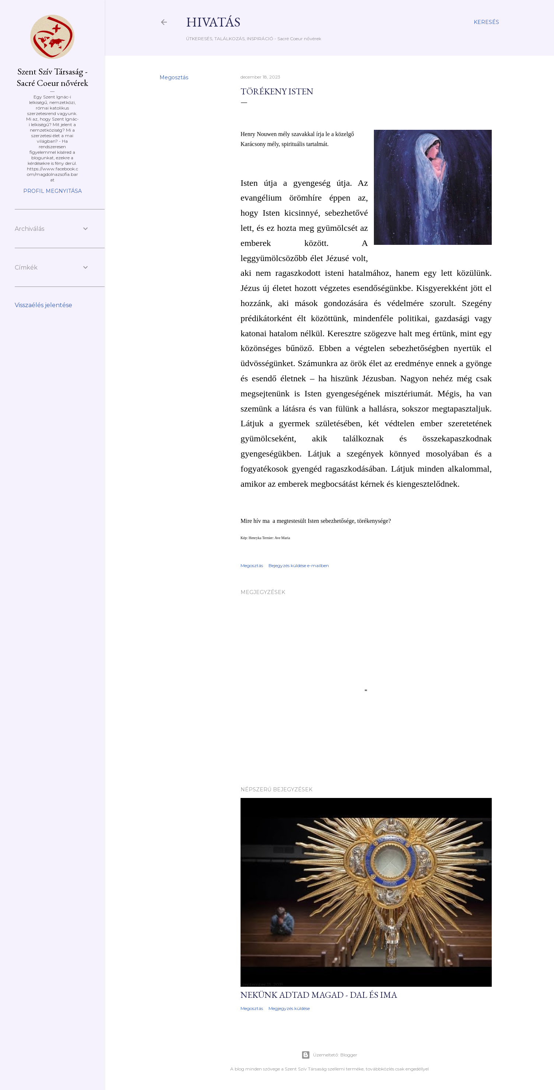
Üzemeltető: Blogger (329, 1055)
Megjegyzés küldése (289, 1008)
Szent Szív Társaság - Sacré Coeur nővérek (52, 77)
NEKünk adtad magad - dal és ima (319, 994)
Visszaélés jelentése (43, 305)
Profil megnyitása (52, 191)
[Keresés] (486, 22)
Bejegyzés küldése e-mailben (299, 565)
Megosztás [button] (173, 77)
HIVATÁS (213, 22)
